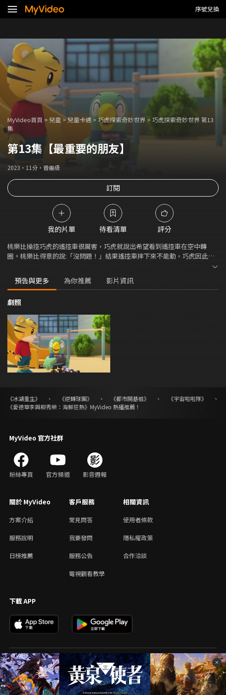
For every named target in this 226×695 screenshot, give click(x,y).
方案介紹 (21, 519)
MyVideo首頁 (25, 119)
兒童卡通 (79, 119)
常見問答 (81, 519)
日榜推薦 (21, 555)
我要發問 (81, 537)
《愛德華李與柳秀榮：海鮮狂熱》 (48, 407)
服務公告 (81, 555)
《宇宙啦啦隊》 (187, 398)
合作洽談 (135, 555)
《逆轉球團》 (75, 398)
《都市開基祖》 (130, 398)
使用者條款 (138, 519)
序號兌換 (207, 9)
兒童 (55, 119)
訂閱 (113, 187)
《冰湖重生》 (23, 398)
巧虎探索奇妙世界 (122, 119)
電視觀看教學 (87, 573)
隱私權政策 (138, 537)
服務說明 (21, 537)
